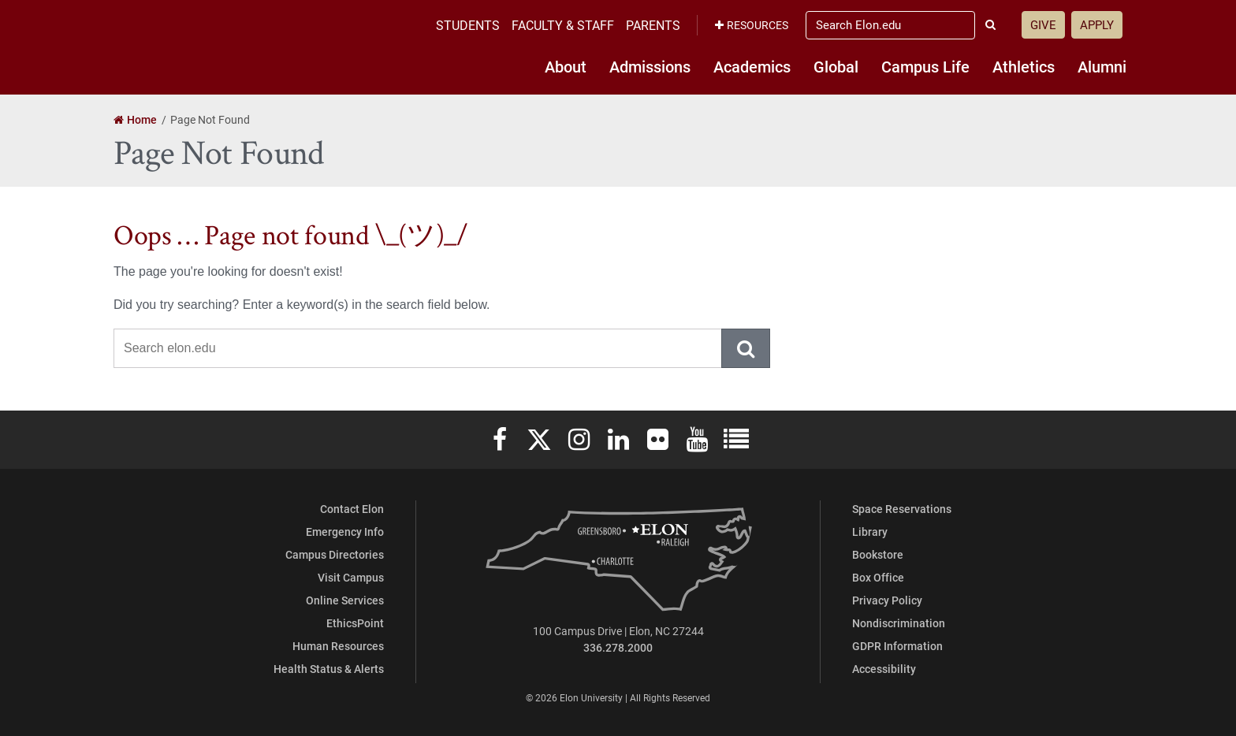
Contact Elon (352, 508)
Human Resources (338, 645)
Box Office (878, 577)
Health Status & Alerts (329, 668)
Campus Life (904, 66)
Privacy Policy (887, 600)
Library (870, 531)
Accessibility (884, 668)
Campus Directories (334, 554)
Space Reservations (901, 508)
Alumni (1098, 66)
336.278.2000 (618, 647)
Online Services (345, 600)
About (510, 66)
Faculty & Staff (621, 24)
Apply (1098, 24)
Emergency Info (345, 531)
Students (538, 24)
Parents (701, 24)
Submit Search (746, 348)
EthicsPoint (355, 622)
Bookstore (877, 554)
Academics (713, 66)
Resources (797, 24)
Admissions (602, 66)
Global (806, 66)
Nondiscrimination (898, 622)
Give (1045, 24)
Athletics (1011, 66)
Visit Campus (351, 577)
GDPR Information (897, 645)
